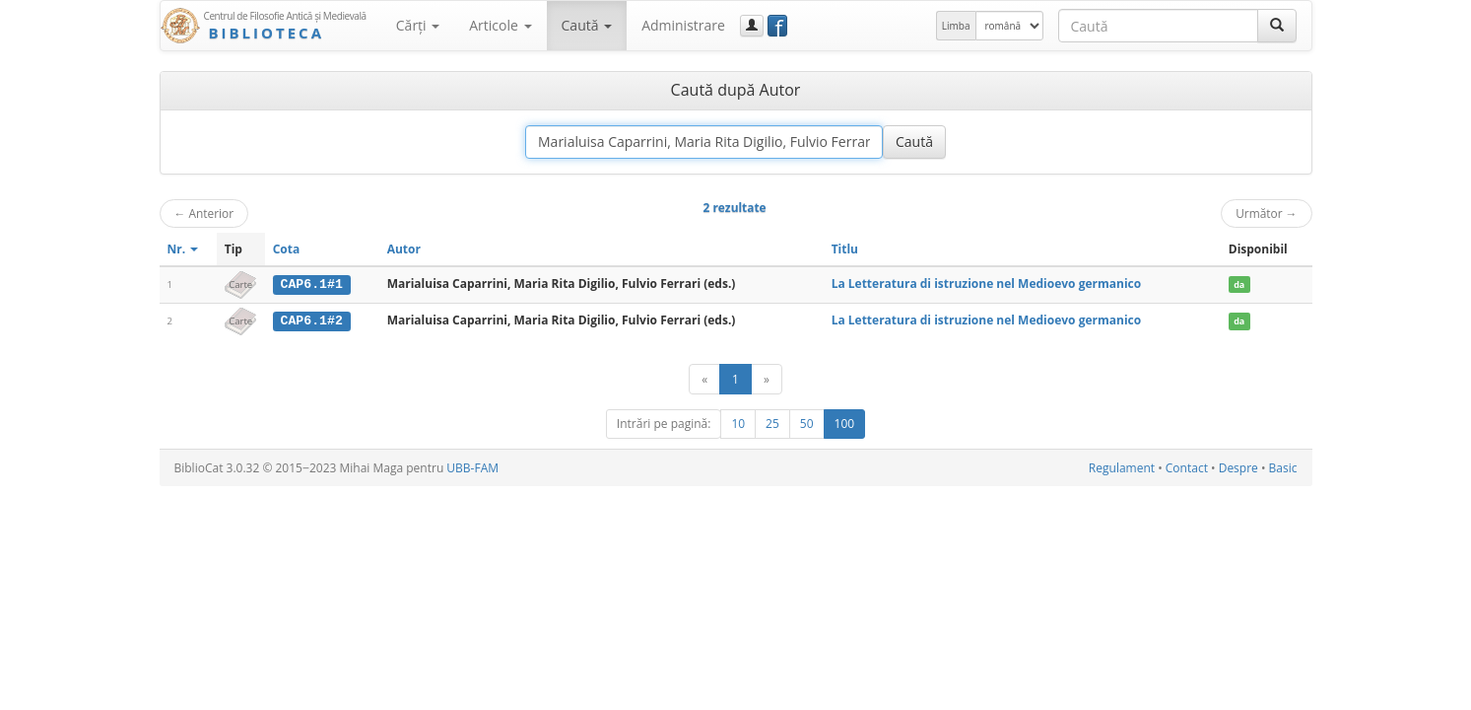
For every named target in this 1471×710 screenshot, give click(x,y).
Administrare (683, 25)
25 (772, 422)
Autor (404, 249)
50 (807, 422)
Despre (1238, 467)
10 (738, 422)
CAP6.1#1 (312, 284)
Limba (956, 26)
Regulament (1122, 467)
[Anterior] (704, 378)
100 (845, 422)
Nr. (183, 249)
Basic (1283, 467)
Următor (1266, 213)
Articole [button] (500, 25)
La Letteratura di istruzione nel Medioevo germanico (987, 283)
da (1239, 284)
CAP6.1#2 (312, 320)
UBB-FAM (472, 467)
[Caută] (1277, 25)
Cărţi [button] (417, 25)
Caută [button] (587, 25)
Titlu (845, 249)
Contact (1187, 467)
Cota (287, 249)
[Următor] (766, 378)
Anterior (204, 213)
